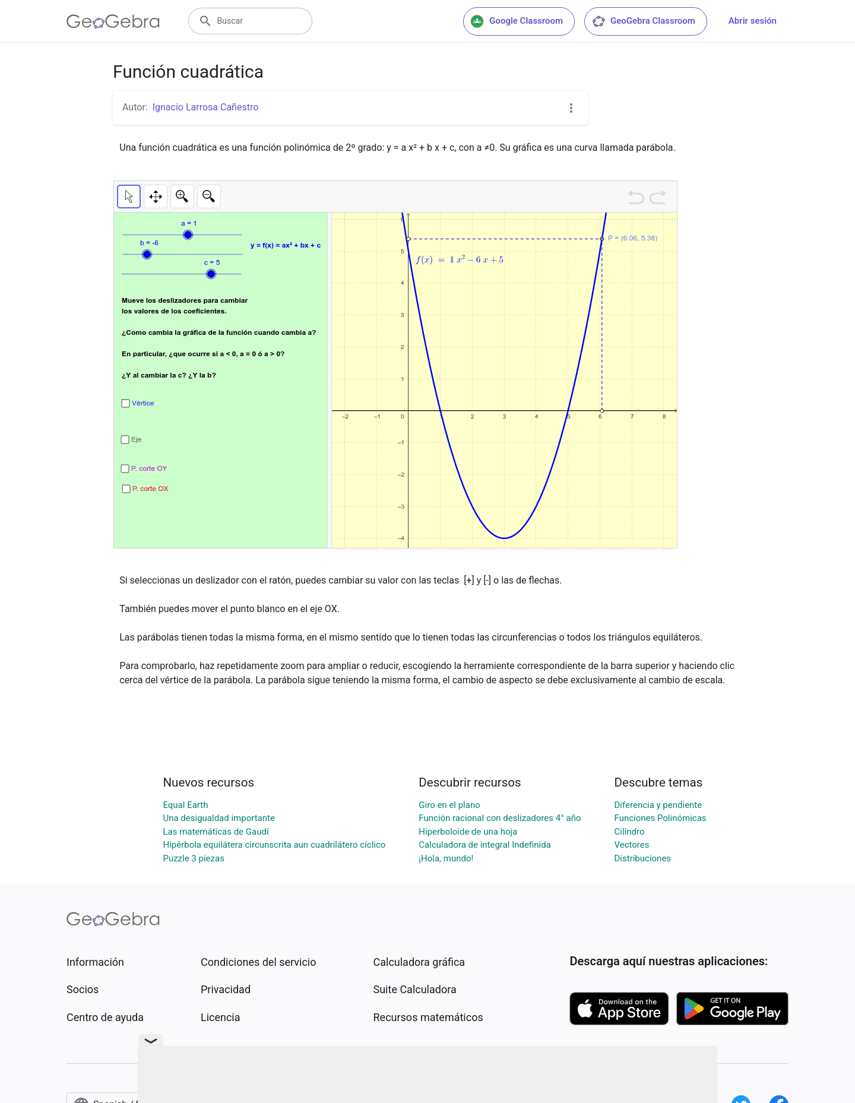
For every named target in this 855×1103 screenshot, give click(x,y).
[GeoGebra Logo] (113, 21)
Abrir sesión (753, 20)
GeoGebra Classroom (643, 21)
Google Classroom (516, 21)
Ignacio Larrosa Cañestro (206, 107)
